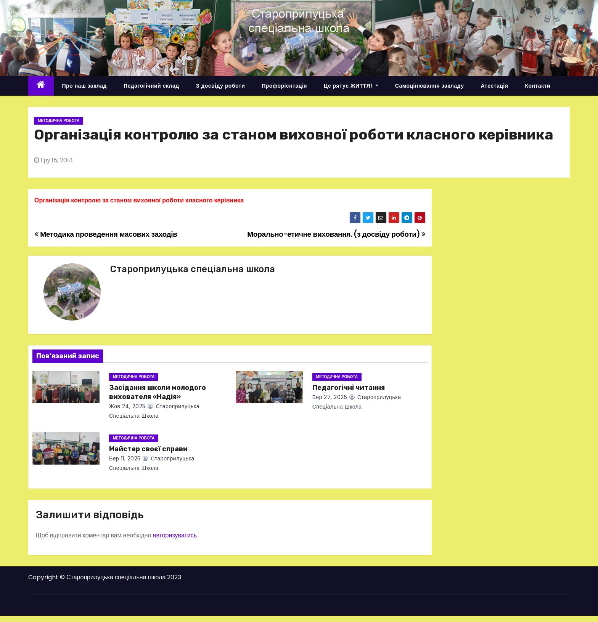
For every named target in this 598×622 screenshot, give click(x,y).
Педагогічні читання (348, 387)
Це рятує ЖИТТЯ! (351, 86)
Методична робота (58, 120)
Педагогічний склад (151, 86)
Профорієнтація (284, 86)
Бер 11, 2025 (125, 458)
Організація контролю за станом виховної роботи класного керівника (139, 200)
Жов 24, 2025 (127, 406)
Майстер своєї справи (148, 449)
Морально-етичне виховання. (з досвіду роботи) (336, 234)
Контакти (537, 86)
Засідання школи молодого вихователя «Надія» (157, 392)
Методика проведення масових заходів (105, 234)
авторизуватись (175, 535)
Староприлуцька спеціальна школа (192, 269)
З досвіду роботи (220, 86)
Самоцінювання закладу (429, 86)
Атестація (494, 86)
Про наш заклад (84, 86)
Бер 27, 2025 (329, 397)
